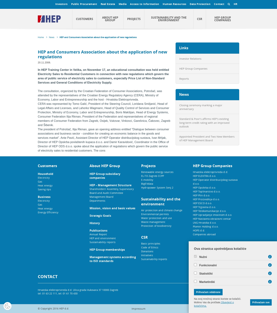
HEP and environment (103, 238)
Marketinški (207, 282)
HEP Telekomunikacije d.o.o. (209, 211)
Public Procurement (84, 4)
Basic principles (150, 243)
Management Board (101, 196)
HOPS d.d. (199, 230)
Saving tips (44, 189)
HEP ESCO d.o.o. (202, 203)
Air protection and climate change (161, 210)
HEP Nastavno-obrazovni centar (212, 218)
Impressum (138, 308)
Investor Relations (190, 58)
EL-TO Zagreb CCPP (152, 176)
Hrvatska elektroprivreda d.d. (210, 172)
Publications (99, 230)
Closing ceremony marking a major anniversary (200, 107)
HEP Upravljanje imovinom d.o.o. (212, 215)
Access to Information (144, 4)
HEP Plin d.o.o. (201, 195)
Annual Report (98, 234)
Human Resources (174, 4)
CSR (199, 19)
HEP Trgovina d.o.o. (204, 207)
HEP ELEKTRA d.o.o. (204, 176)
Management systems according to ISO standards (113, 259)
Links (183, 47)
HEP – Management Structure (111, 185)
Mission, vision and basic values (112, 208)
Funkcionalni (208, 265)
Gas (40, 181)
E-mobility (147, 179)
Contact (219, 4)
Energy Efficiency (48, 212)
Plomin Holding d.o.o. (206, 226)
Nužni (203, 257)
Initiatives (147, 255)
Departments (97, 200)
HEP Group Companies (222, 19)
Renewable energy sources (157, 172)
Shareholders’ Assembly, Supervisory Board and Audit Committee (112, 191)
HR (235, 4)
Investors (61, 4)
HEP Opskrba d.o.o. (204, 187)
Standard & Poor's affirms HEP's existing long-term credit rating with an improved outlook (204, 122)
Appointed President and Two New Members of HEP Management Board (207, 138)
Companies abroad (204, 234)
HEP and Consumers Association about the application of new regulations (98, 37)
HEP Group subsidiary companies (105, 176)
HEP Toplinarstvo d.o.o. (206, 191)
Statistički (206, 273)
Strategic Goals (100, 216)
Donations (147, 251)
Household (45, 174)
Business (44, 197)
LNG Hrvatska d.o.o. (205, 222)
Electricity (44, 177)
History (95, 223)
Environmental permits (155, 214)
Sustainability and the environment (169, 19)
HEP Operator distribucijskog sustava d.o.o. (215, 181)
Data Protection (200, 4)
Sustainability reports (103, 242)
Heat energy (45, 185)
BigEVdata (147, 183)
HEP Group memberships (107, 250)
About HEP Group (110, 19)
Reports (184, 78)
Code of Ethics (149, 247)
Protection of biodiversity (156, 225)
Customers (84, 19)
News (51, 37)
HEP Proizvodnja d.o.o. (206, 199)
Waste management (153, 222)
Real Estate (108, 4)
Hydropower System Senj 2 (157, 187)
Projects (134, 19)
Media (123, 4)
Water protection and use (156, 218)
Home (41, 37)
